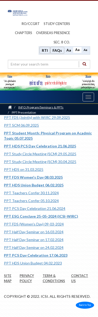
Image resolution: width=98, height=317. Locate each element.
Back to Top (85, 304)
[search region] (49, 64)
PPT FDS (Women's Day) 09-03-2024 (34, 224)
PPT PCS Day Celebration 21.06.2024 (34, 208)
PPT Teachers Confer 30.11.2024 (31, 193)
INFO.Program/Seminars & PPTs (41, 107)
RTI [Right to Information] (45, 50)
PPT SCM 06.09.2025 (21, 125)
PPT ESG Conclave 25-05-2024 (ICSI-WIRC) (41, 216)
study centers (57, 24)
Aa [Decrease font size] (85, 49)
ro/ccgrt (31, 24)
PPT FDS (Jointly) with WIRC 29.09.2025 (37, 117)
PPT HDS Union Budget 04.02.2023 (33, 263)
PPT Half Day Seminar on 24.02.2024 (34, 247)
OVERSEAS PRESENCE (53, 33)
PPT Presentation (24, 112)
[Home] (10, 107)
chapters (23, 33)
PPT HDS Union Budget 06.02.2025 (34, 185)
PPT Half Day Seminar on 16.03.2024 (34, 232)
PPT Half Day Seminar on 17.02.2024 (34, 239)
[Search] (84, 64)
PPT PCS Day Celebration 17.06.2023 (35, 255)
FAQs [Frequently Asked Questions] (57, 50)
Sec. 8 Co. (62, 42)
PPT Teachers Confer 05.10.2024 (31, 200)
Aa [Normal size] (77, 50)
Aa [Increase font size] (68, 50)
